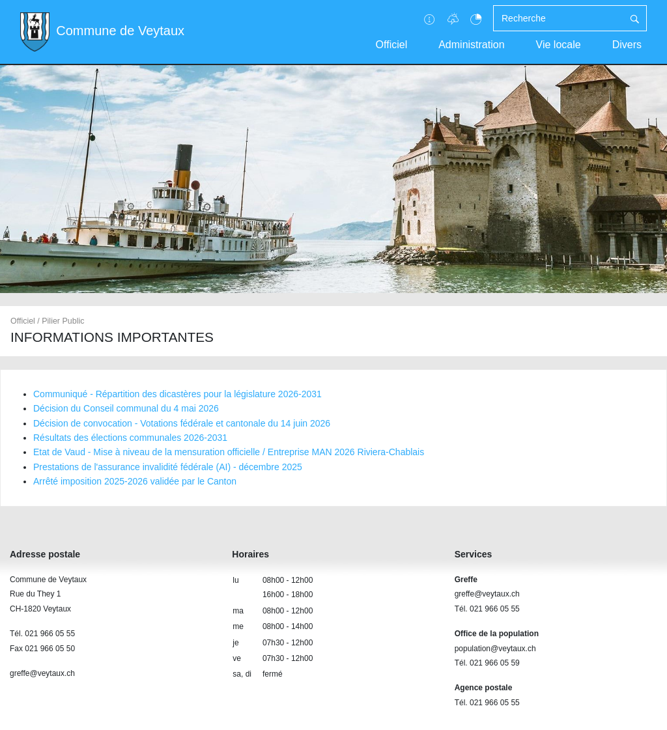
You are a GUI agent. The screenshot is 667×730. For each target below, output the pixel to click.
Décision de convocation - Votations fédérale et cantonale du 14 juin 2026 (181, 423)
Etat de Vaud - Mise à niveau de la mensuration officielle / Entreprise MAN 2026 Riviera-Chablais (228, 452)
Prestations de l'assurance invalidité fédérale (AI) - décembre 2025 (167, 467)
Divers (627, 44)
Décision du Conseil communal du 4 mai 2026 (126, 408)
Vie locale (558, 44)
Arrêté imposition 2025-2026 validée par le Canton (134, 481)
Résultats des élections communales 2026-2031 (130, 437)
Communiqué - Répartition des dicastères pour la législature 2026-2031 (177, 394)
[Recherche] (558, 18)
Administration (471, 44)
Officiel (392, 44)
